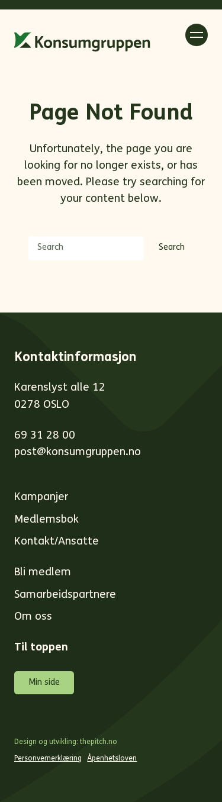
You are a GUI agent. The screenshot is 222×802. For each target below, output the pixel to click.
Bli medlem (42, 572)
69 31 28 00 (44, 436)
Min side (44, 682)
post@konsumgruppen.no (77, 452)
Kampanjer (41, 497)
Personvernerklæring (48, 758)
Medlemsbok (46, 520)
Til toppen (41, 647)
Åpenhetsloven (112, 758)
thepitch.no (98, 742)
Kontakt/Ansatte (56, 541)
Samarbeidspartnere (65, 595)
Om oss (33, 617)
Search (172, 247)
